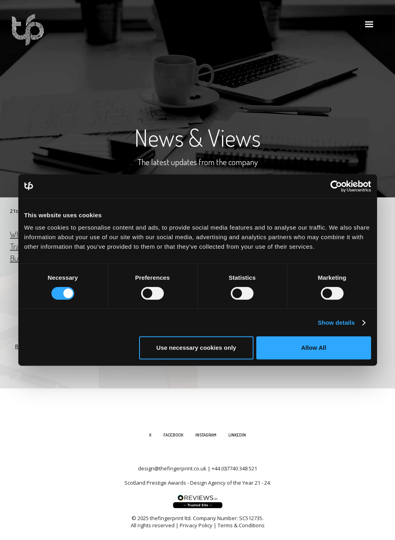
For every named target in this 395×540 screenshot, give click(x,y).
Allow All (313, 347)
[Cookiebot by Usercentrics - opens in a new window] (336, 186)
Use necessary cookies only (196, 347)
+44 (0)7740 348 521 (234, 468)
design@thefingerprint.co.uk (172, 468)
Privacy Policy (196, 525)
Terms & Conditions (241, 525)
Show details (336, 322)
